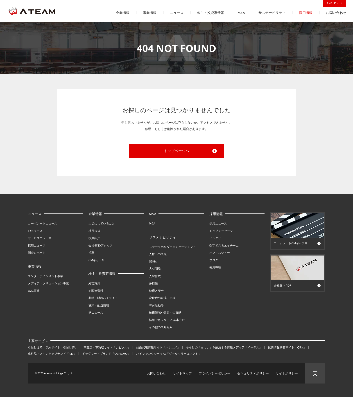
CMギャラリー (98, 260)
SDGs (153, 261)
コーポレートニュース (42, 223)
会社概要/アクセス (100, 245)
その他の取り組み (160, 327)
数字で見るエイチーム (224, 245)
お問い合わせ (156, 373)
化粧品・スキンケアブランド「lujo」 (52, 353)
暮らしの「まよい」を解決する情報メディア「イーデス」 (224, 347)
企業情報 (95, 214)
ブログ (213, 260)
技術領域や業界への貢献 (165, 312)
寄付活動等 (156, 305)
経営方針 (94, 283)
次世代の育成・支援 (162, 298)
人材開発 (155, 268)
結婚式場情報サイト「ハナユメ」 (158, 347)
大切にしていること (101, 223)
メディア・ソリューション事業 (48, 283)
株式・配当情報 (98, 305)
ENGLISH (334, 3)
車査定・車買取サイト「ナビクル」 (107, 347)
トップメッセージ (221, 231)
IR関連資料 (95, 290)
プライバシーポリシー (214, 373)
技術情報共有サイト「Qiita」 (287, 347)
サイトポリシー (287, 373)
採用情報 (216, 214)
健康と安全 (156, 290)
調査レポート (36, 252)
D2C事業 (34, 290)
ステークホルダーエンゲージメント (172, 247)
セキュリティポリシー (253, 373)
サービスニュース (39, 238)
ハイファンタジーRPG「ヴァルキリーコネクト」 (168, 353)
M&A (152, 214)
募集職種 (215, 267)
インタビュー (218, 238)
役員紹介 (94, 238)
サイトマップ (182, 373)
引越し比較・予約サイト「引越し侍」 (53, 347)
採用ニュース (36, 245)
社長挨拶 (94, 231)
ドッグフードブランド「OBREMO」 (106, 353)
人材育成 (155, 276)
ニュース (34, 214)
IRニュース (35, 231)
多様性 (153, 283)
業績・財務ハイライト (103, 298)
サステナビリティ (162, 237)
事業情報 (34, 266)
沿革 (91, 252)
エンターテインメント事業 (45, 276)
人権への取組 (158, 254)
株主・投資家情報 (101, 274)
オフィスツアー (219, 252)
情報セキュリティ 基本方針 (167, 320)
